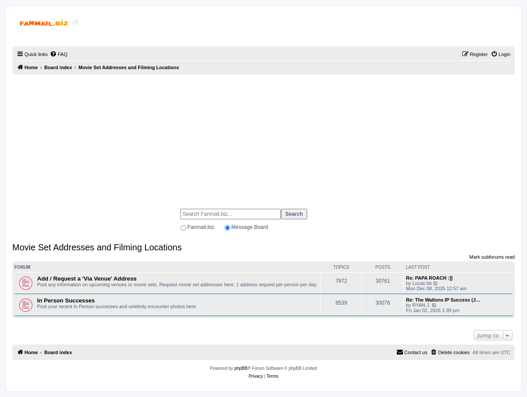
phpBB (240, 368)
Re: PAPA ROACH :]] (429, 278)
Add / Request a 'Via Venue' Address (87, 278)
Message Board (249, 227)
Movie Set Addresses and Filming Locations (97, 247)
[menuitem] (58, 54)
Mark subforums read (492, 257)
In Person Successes (66, 300)
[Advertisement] (263, 138)
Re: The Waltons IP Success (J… (443, 299)
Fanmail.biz (200, 227)
